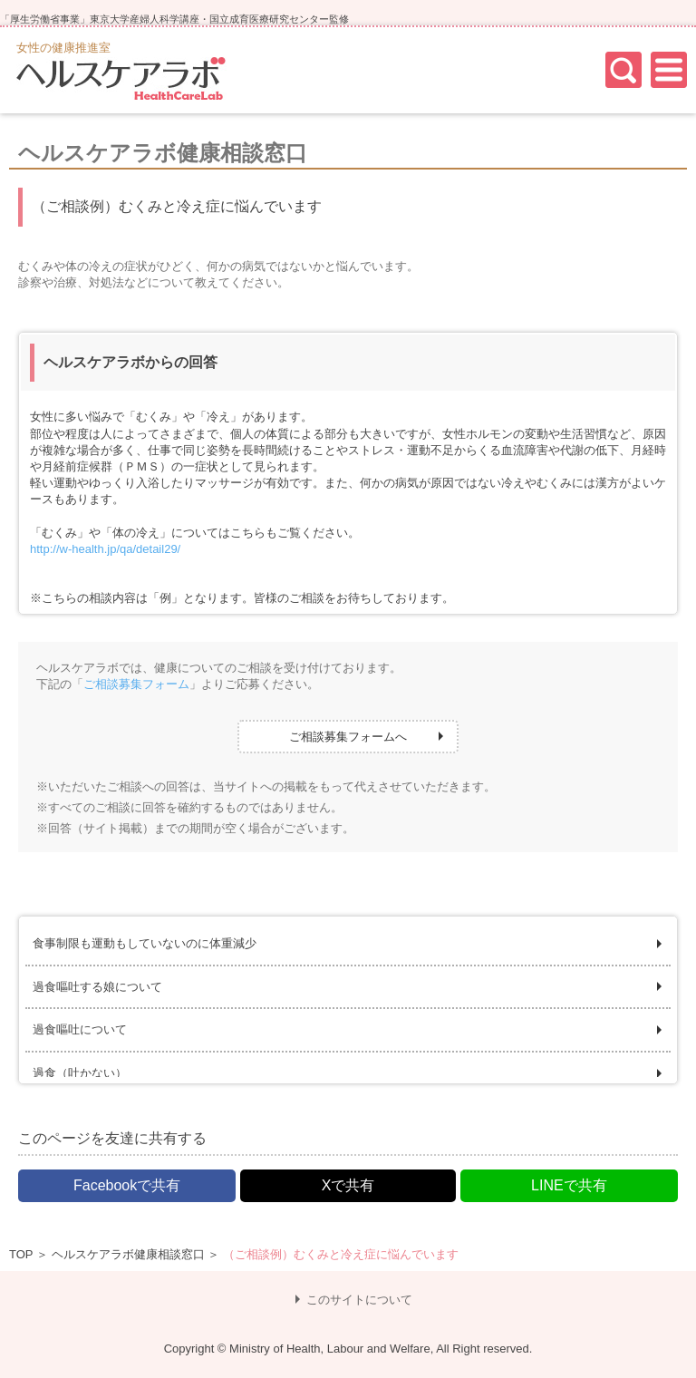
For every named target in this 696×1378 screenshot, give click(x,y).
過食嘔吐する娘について (97, 987)
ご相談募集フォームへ (348, 736)
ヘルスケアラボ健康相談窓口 (128, 1254)
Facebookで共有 (126, 1185)
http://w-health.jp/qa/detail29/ (105, 549)
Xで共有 (348, 1185)
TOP (21, 1254)
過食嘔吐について (80, 1029)
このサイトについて (359, 1299)
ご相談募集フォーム (136, 684)
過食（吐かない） (80, 1073)
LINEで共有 (569, 1185)
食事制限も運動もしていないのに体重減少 (144, 943)
